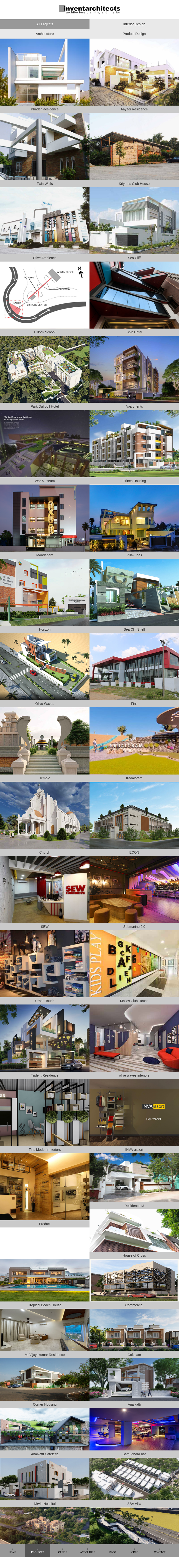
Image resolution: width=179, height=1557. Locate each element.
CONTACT (159, 1550)
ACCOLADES (87, 1550)
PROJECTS (37, 1550)
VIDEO (134, 1550)
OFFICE (62, 1550)
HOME (12, 1550)
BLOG (113, 1552)
